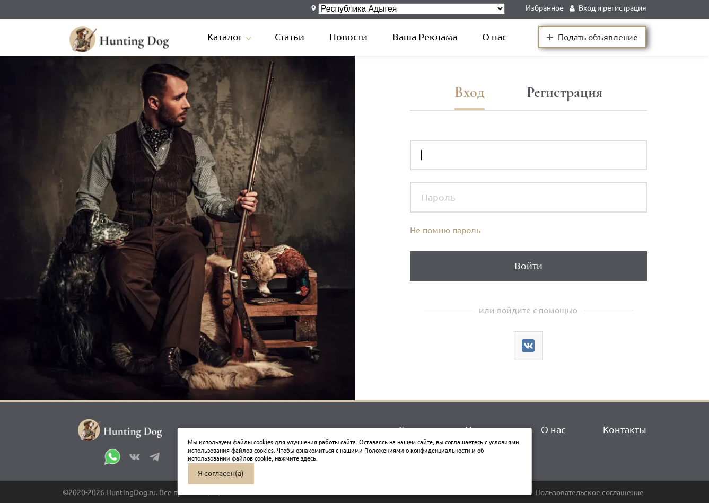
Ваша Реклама (424, 37)
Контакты (624, 430)
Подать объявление (592, 36)
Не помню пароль (445, 230)
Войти (528, 266)
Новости (348, 37)
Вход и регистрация (612, 8)
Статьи (289, 37)
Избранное (545, 8)
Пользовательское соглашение (589, 493)
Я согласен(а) (221, 473)
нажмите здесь (295, 458)
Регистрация (564, 92)
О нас (494, 37)
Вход (469, 92)
